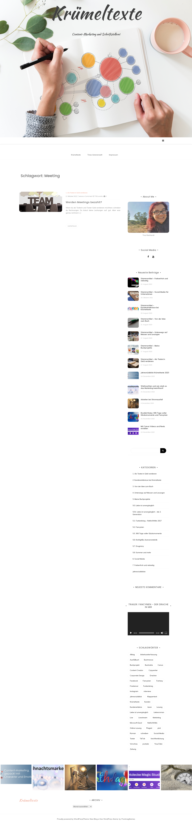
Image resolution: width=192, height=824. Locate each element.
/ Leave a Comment (85, 196)
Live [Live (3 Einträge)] (131, 717)
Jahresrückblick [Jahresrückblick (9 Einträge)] (136, 696)
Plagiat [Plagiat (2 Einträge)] (149, 728)
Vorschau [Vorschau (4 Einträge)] (134, 744)
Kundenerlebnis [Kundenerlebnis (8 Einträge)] (136, 707)
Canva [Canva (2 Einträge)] (160, 665)
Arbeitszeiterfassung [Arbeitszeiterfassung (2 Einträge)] (148, 654)
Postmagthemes (128, 819)
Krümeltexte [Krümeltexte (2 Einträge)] (134, 702)
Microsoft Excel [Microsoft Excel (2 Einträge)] (136, 723)
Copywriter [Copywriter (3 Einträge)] (153, 670)
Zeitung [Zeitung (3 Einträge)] (133, 749)
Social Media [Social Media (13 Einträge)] (159, 733)
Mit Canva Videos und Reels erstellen (153, 427)
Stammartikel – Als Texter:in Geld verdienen (153, 360)
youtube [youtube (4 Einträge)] (145, 744)
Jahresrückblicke (139, 571)
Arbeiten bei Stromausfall (152, 399)
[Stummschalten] (162, 633)
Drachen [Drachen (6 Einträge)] (153, 675)
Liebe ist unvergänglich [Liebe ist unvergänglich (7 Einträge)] (139, 712)
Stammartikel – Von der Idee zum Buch (153, 320)
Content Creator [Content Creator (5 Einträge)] (136, 670)
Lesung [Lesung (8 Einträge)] (159, 707)
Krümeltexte (96, 13)
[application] (148, 623)
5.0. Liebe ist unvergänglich (143, 505)
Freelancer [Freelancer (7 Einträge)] (134, 686)
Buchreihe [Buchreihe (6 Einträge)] (149, 665)
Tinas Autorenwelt (94, 155)
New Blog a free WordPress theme (104, 819)
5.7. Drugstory (138, 546)
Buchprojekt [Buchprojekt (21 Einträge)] (134, 665)
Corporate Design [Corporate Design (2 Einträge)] (137, 675)
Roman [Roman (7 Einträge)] (133, 733)
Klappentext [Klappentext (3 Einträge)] (152, 696)
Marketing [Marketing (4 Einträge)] (157, 717)
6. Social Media (139, 559)
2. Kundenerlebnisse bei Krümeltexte (147, 480)
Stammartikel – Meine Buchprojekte (150, 347)
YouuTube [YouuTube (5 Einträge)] (158, 744)
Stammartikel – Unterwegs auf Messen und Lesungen (154, 333)
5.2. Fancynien (138, 527)
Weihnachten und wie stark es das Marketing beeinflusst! (154, 387)
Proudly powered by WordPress (70, 819)
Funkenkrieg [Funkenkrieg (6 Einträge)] (148, 686)
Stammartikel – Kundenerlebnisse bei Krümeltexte (150, 307)
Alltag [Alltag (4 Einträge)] (132, 654)
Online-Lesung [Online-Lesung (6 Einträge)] (135, 728)
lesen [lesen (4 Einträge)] (150, 707)
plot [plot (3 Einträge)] (159, 728)
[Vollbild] (166, 633)
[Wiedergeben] (131, 633)
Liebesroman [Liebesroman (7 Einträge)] (159, 712)
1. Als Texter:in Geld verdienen (76, 193)
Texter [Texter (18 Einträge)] (132, 738)
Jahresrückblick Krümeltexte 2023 (155, 373)
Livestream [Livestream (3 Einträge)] (142, 717)
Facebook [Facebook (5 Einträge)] (134, 681)
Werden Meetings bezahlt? (84, 202)
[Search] (148, 450)
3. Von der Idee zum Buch (143, 486)
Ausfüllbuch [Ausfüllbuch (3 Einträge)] (134, 660)
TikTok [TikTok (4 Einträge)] (142, 738)
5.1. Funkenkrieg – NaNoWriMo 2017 (147, 521)
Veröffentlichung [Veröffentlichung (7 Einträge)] (157, 738)
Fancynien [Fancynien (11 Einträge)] (147, 681)
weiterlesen (72, 226)
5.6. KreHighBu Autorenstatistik (145, 540)
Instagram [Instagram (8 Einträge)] (134, 691)
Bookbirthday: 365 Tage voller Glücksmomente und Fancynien (154, 414)
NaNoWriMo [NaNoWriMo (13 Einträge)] (152, 723)
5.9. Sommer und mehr (142, 552)
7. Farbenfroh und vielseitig (143, 565)
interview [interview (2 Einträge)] (147, 691)
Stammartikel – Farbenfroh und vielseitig (154, 279)
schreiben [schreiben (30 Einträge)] (144, 733)
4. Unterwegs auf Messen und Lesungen (149, 493)
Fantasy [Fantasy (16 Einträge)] (159, 681)
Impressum (113, 155)
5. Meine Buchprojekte (141, 499)
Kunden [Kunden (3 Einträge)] (147, 702)
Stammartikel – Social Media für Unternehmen (154, 293)
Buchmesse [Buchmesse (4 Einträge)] (148, 660)
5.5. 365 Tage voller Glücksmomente (147, 533)
